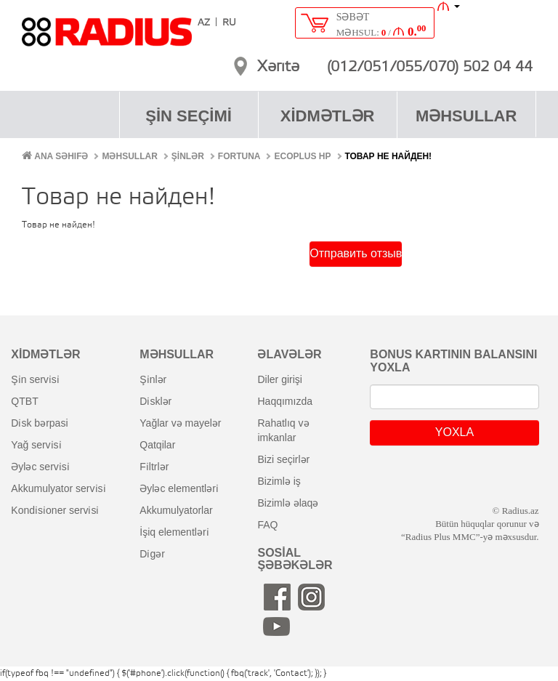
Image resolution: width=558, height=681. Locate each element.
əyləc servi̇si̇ (40, 466)
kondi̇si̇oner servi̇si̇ (55, 510)
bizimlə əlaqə (287, 503)
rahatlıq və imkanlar (283, 430)
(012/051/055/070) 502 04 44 (430, 67)
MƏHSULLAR (466, 116)
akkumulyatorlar (176, 510)
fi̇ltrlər (154, 466)
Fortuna (239, 156)
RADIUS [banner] (107, 38)
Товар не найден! (388, 156)
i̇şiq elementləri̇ (174, 532)
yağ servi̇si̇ (36, 445)
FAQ (267, 525)
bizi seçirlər (283, 459)
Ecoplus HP (302, 156)
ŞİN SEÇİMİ (188, 116)
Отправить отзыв (356, 253)
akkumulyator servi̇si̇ (58, 488)
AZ (204, 22)
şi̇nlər (153, 379)
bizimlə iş (278, 481)
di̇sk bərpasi (39, 423)
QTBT (24, 401)
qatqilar (157, 445)
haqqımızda (284, 401)
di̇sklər (155, 401)
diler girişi (279, 379)
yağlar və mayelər (180, 423)
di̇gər (152, 554)
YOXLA (454, 432)
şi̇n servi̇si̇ (35, 379)
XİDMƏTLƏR (327, 116)
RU (229, 22)
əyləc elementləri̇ (179, 488)
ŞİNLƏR (187, 156)
